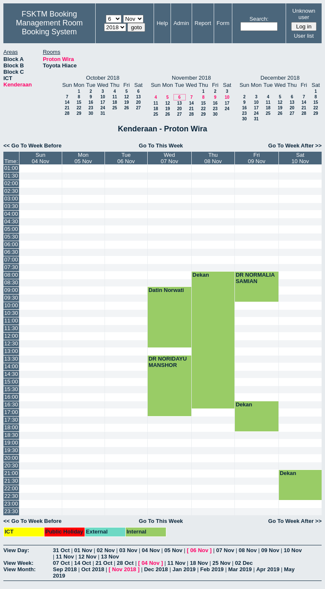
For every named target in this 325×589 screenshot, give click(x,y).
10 (102, 96)
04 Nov (151, 550)
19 (126, 102)
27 (138, 108)
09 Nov (270, 550)
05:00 (11, 229)
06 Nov (199, 550)
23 (90, 108)
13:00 (11, 351)
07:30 (11, 267)
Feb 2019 (212, 569)
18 (114, 102)
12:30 (11, 343)
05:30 (11, 236)
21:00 (11, 473)
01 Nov (83, 550)
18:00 (11, 427)
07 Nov (225, 550)
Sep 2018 (65, 569)
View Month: (19, 569)
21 (67, 108)
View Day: (16, 550)
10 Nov (293, 550)
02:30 (11, 191)
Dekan (201, 275)
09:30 (11, 297)
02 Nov (106, 550)
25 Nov (221, 563)
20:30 (11, 465)
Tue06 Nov (126, 158)
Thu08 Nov (213, 158)
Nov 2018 (124, 569)
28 (67, 113)
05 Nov (173, 550)
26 (126, 108)
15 (79, 102)
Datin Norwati (166, 290)
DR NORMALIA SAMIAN (255, 278)
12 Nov (87, 556)
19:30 (11, 450)
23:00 (11, 503)
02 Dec (244, 563)
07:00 (11, 259)
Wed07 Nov (169, 158)
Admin (181, 23)
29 (79, 113)
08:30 (11, 282)
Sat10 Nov (300, 158)
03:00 (11, 198)
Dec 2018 (156, 569)
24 (102, 108)
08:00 (11, 275)
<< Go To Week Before (32, 145)
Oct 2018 (92, 569)
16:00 (11, 397)
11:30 (11, 328)
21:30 (11, 481)
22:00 (11, 488)
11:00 (11, 320)
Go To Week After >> (295, 145)
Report (203, 23)
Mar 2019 (240, 569)
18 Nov (199, 563)
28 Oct (125, 563)
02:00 (11, 183)
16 (90, 102)
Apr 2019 (267, 569)
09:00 (11, 290)
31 (102, 113)
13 (138, 96)
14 (67, 102)
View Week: (18, 563)
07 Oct (61, 563)
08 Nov (248, 550)
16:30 (11, 404)
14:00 (11, 366)
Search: (259, 19)
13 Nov (110, 556)
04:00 (11, 214)
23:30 (11, 511)
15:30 (11, 389)
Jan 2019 (184, 569)
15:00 (11, 381)
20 (138, 102)
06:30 (11, 252)
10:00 (11, 305)
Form (223, 23)
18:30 (11, 435)
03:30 (11, 206)
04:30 (11, 221)
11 (114, 96)
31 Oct (61, 550)
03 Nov (128, 550)
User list (304, 36)
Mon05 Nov (83, 158)
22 (79, 108)
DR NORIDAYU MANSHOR (168, 362)
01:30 (11, 175)
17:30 (11, 420)
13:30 (11, 359)
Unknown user (303, 14)
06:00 (11, 244)
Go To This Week (161, 145)
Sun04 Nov (40, 158)
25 (114, 108)
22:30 (11, 496)
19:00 (11, 442)
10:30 (11, 313)
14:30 (11, 374)
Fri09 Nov (256, 158)
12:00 (11, 336)
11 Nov (65, 556)
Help (162, 23)
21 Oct (104, 563)
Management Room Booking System (49, 27)
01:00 (11, 168)
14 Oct (82, 563)
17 (102, 102)
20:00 (11, 458)
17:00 (11, 412)
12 (126, 96)
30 (90, 113)
